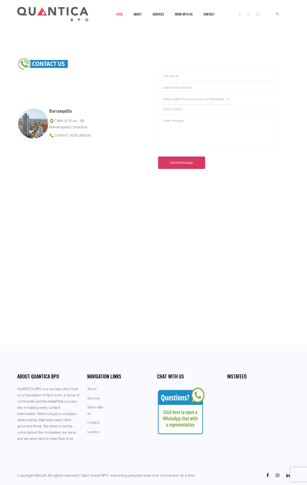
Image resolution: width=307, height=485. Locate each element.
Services (158, 14)
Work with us (184, 14)
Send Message (181, 162)
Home (119, 14)
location (93, 432)
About (138, 14)
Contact (209, 14)
